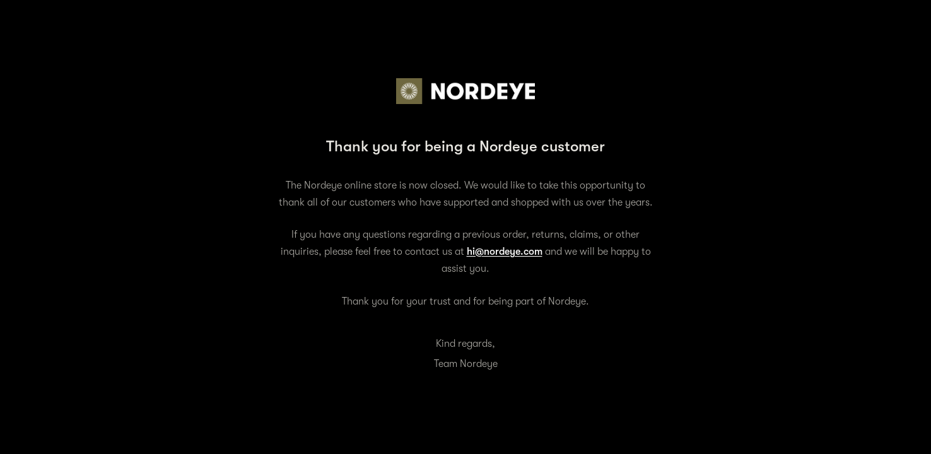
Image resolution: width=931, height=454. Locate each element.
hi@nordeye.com (504, 251)
